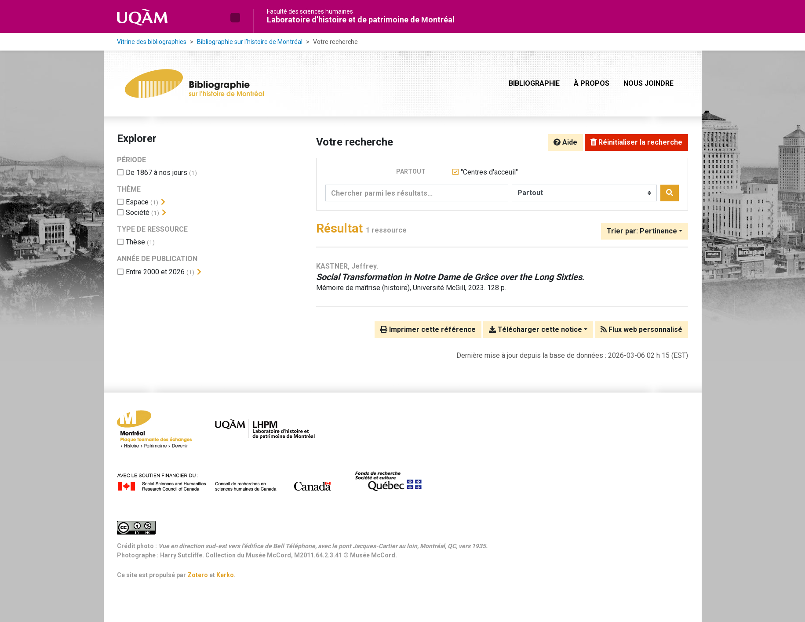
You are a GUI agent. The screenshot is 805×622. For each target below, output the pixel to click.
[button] (235, 17)
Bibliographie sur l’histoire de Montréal (249, 41)
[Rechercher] (669, 193)
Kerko (225, 574)
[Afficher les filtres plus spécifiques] (163, 202)
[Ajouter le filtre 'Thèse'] (135, 242)
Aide (565, 142)
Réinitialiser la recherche (636, 142)
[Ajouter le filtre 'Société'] (137, 212)
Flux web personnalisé (641, 329)
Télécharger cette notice (535, 329)
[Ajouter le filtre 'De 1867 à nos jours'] (156, 172)
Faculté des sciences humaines (310, 11)
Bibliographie (534, 83)
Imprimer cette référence (428, 329)
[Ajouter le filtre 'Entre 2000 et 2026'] (155, 272)
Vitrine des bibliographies (151, 41)
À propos (591, 83)
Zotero (197, 574)
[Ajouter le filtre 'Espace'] (137, 202)
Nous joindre (648, 83)
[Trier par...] (644, 231)
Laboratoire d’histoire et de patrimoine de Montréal (361, 19)
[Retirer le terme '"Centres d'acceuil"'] (489, 172)
